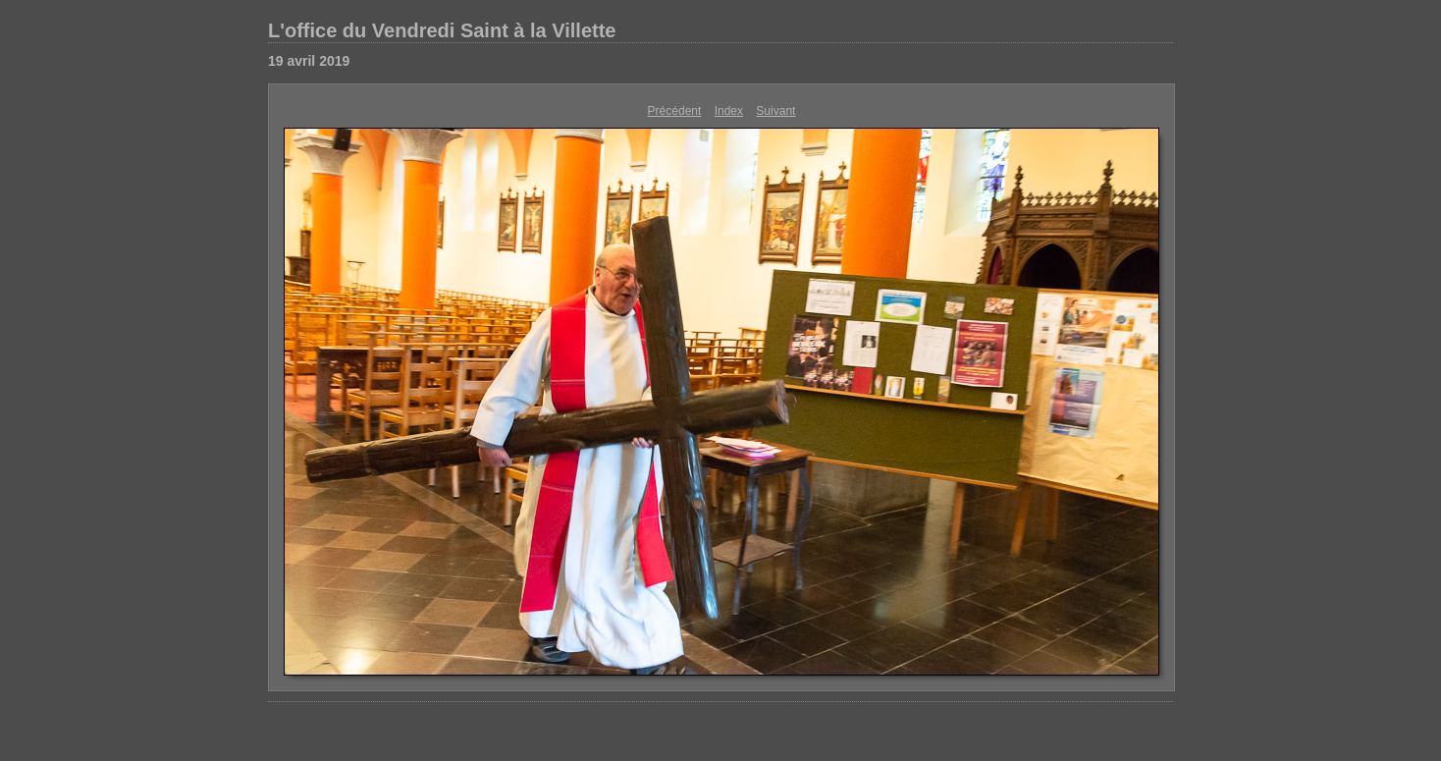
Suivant (775, 111)
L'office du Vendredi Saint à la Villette (441, 30)
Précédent (675, 111)
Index (729, 111)
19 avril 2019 (308, 61)
